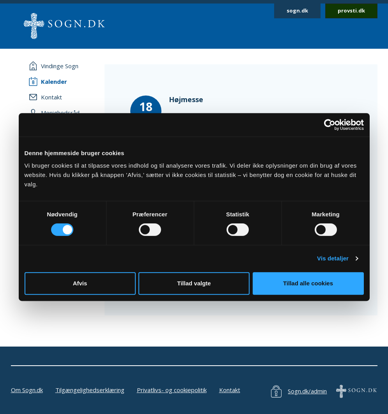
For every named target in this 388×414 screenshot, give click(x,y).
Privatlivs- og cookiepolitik (172, 390)
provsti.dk (351, 10)
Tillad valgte (194, 283)
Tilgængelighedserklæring (89, 390)
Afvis (80, 283)
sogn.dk (297, 10)
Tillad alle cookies (308, 283)
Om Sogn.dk (27, 390)
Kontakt (229, 390)
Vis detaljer (333, 258)
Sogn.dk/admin (307, 391)
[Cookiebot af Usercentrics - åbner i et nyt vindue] (330, 125)
